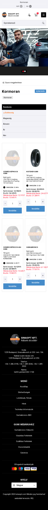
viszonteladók (24, 447)
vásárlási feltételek (24, 436)
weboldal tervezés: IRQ (24, 498)
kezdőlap (24, 386)
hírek (24, 404)
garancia (24, 453)
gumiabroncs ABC (24, 415)
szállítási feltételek (24, 441)
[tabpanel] (24, 52)
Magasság (7, 118)
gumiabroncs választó (24, 430)
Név (4, 135)
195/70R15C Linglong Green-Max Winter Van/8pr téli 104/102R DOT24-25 (35, 179)
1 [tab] (23, 71)
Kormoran (8, 98)
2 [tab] (25, 71)
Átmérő (6, 124)
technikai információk (24, 409)
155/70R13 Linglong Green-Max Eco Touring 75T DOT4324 (11, 181)
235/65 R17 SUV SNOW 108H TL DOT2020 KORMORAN (11, 257)
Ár (4, 130)
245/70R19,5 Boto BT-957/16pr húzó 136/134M (35, 254)
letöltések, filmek (24, 398)
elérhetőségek (24, 392)
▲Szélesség (8, 113)
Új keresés (40, 91)
